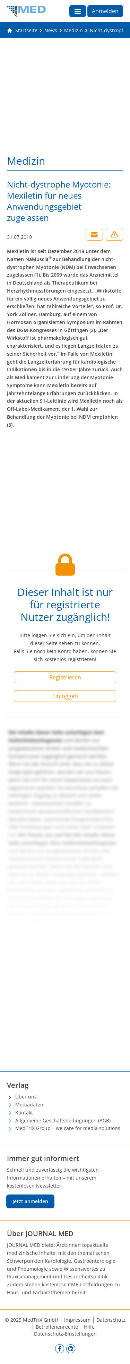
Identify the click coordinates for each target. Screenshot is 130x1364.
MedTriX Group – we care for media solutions (67, 1128)
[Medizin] (73, 30)
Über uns (26, 1096)
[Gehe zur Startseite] (22, 30)
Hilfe (89, 1326)
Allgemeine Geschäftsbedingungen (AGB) (63, 1120)
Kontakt (24, 1112)
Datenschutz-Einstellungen (65, 1333)
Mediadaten (29, 1104)
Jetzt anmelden (30, 1201)
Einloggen (65, 696)
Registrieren (65, 677)
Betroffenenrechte (57, 1326)
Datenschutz (110, 1320)
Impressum (77, 1320)
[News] (50, 30)
